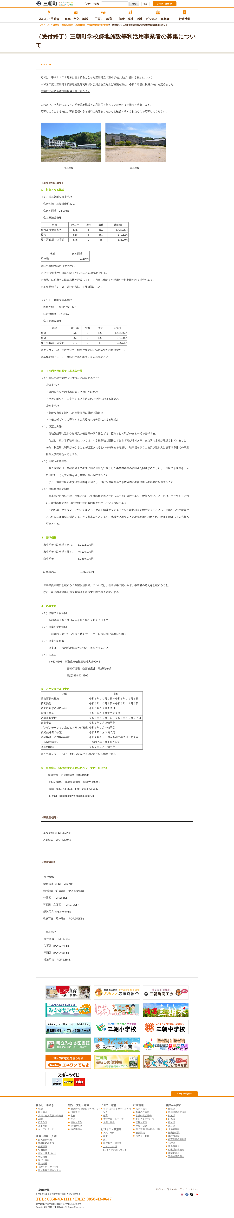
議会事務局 (174, 1146)
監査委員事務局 (176, 1149)
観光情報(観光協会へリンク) (85, 1108)
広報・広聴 (141, 1122)
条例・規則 (141, 1108)
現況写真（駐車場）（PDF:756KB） (64, 918)
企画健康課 (80, 25)
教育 (105, 1115)
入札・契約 (109, 1133)
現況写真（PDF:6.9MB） (57, 911)
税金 (40, 1108)
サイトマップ (162, 1189)
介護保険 (42, 1146)
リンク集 (173, 1189)
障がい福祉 (44, 1160)
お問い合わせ (164, 3)
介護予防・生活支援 (48, 1167)
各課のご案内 (67, 25)
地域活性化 (76, 1125)
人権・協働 (109, 1122)
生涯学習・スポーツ (113, 1119)
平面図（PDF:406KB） (57, 952)
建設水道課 (174, 1136)
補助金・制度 (142, 1136)
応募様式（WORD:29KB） (57, 839)
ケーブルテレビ (46, 1129)
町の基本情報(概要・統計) (149, 1129)
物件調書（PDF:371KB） (58, 938)
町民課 (171, 1119)
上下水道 (42, 1125)
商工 (105, 1136)
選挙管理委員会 (176, 1156)
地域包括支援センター (49, 1170)
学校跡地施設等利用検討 (98, 25)
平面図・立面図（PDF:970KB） (61, 904)
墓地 (40, 1119)
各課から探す (173, 1105)
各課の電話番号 (144, 1115)
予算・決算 (141, 1125)
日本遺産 (75, 1112)
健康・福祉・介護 (130, 16)
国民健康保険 (45, 1139)
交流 (73, 1119)
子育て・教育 (103, 16)
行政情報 (184, 16)
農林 (105, 1139)
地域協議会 (76, 1129)
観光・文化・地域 (76, 16)
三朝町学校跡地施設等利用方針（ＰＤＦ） (65, 91)
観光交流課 (174, 1132)
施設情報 (140, 1132)
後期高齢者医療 (46, 1143)
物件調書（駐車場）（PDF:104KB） (64, 891)
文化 (73, 1115)
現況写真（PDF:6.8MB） (58, 959)
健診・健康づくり (47, 1153)
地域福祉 (42, 1163)
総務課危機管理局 (177, 1112)
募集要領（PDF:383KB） (57, 832)
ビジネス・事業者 (157, 16)
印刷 (145, 4)
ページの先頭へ (184, 1093)
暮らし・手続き (49, 16)
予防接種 (42, 1156)
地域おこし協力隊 (112, 1143)
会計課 (171, 1142)
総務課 (171, 1108)
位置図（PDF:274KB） (57, 945)
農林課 (171, 1125)
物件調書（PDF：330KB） (59, 884)
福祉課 (171, 1122)
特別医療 (42, 1150)
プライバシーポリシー (188, 1189)
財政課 (171, 1115)
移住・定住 (76, 1122)
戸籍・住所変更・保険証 (50, 1115)
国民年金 (42, 1112)
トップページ (43, 25)
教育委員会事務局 (177, 1139)
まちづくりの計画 (145, 1119)
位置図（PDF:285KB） (56, 897)
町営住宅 (42, 1122)
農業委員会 (174, 1153)
